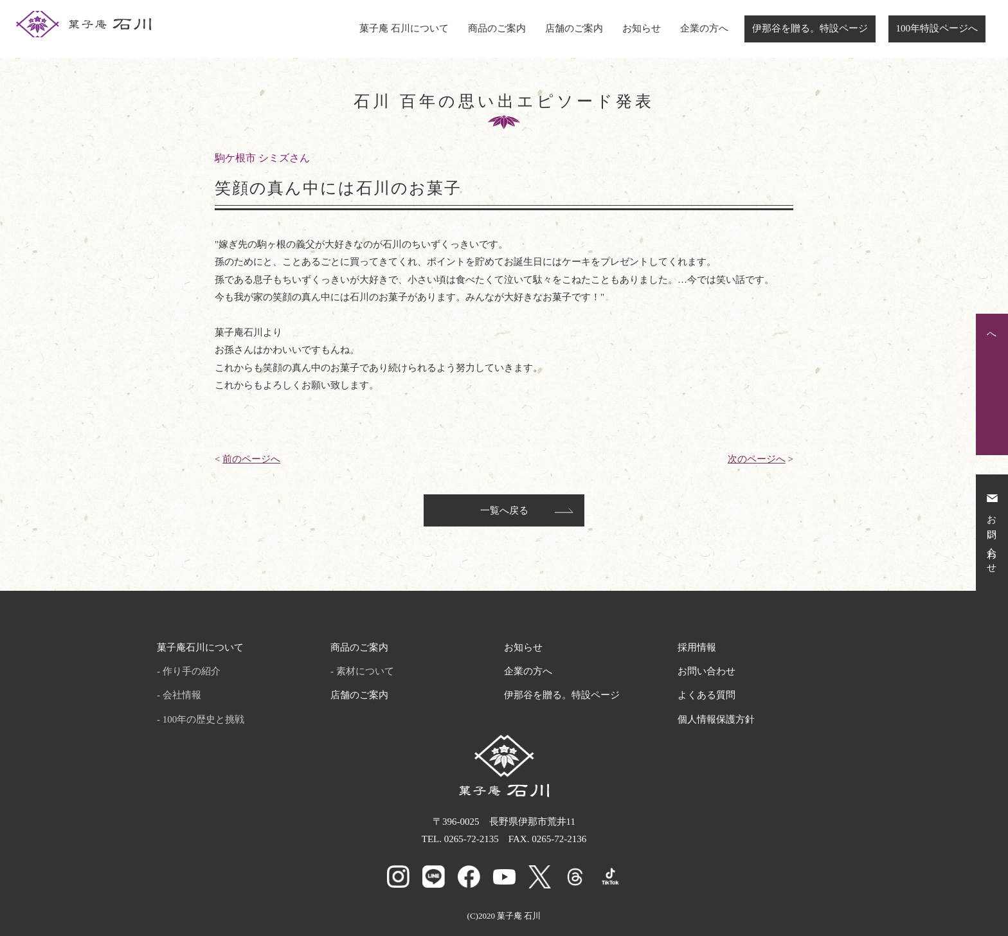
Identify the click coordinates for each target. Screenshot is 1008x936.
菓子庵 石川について (404, 28)
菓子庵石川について (200, 647)
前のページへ (251, 459)
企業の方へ (704, 28)
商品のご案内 (497, 28)
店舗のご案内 (574, 28)
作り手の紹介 (192, 671)
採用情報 (697, 647)
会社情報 (182, 695)
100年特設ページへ (937, 28)
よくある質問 (706, 695)
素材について (365, 671)
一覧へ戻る (504, 510)
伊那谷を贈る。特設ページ (810, 28)
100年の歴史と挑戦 (204, 719)
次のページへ (757, 459)
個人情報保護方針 (716, 719)
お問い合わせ (706, 671)
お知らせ (641, 28)
